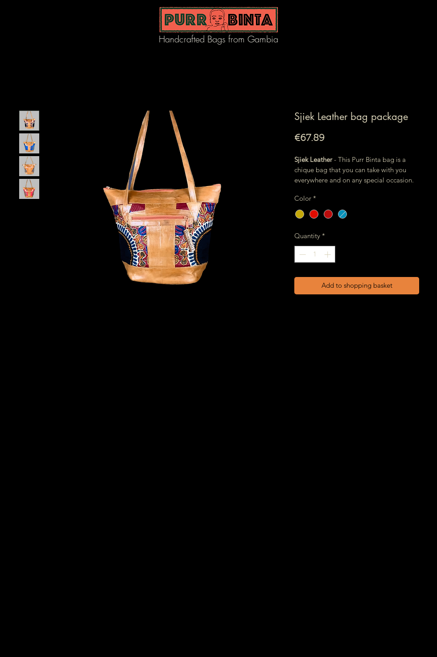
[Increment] (328, 254)
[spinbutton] (315, 254)
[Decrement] (302, 254)
